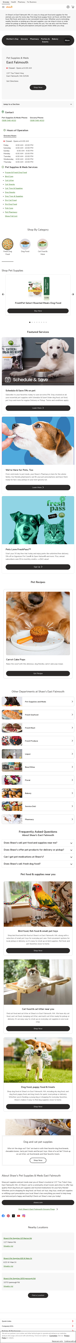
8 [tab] (46, 322)
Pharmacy (35, 819)
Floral (35, 780)
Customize (53, 1336)
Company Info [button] (38, 1326)
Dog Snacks (10, 192)
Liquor (35, 754)
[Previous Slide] (3, 294)
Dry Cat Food (11, 200)
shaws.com (48, 1202)
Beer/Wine (35, 767)
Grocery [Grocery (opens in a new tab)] (6, 2)
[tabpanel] (38, 295)
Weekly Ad (8, 1246)
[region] (38, 1337)
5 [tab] (39, 322)
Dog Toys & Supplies (14, 196)
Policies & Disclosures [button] (38, 1331)
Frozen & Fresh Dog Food (16, 172)
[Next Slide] (73, 294)
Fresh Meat (35, 728)
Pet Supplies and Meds (35, 702)
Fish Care (9, 208)
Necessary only (57, 1341)
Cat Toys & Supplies (14, 188)
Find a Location (40, 1295)
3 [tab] (34, 322)
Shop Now (38, 87)
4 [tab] (36, 322)
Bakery (35, 793)
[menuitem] (12, 40)
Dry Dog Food (11, 204)
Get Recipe (47, 673)
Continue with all (70, 1341)
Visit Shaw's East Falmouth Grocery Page (38, 1209)
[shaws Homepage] (9, 7)
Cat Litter (9, 180)
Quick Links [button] (38, 1321)
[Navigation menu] (3, 7)
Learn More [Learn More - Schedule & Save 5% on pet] (44, 408)
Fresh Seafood (35, 715)
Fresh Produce (35, 741)
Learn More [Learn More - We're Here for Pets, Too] (44, 487)
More (67, 40)
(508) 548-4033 (9, 120)
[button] (68, 7)
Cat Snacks (10, 184)
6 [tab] (41, 322)
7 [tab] (43, 322)
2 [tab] (32, 322)
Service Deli (35, 806)
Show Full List (11, 216)
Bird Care (9, 176)
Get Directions (12, 81)
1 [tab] (29, 322)
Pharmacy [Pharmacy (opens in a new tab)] (21, 2)
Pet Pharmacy (11, 212)
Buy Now (47, 310)
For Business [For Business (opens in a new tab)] (31, 2)
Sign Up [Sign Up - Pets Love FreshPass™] (45, 566)
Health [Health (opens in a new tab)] (13, 2)
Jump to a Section (38, 104)
